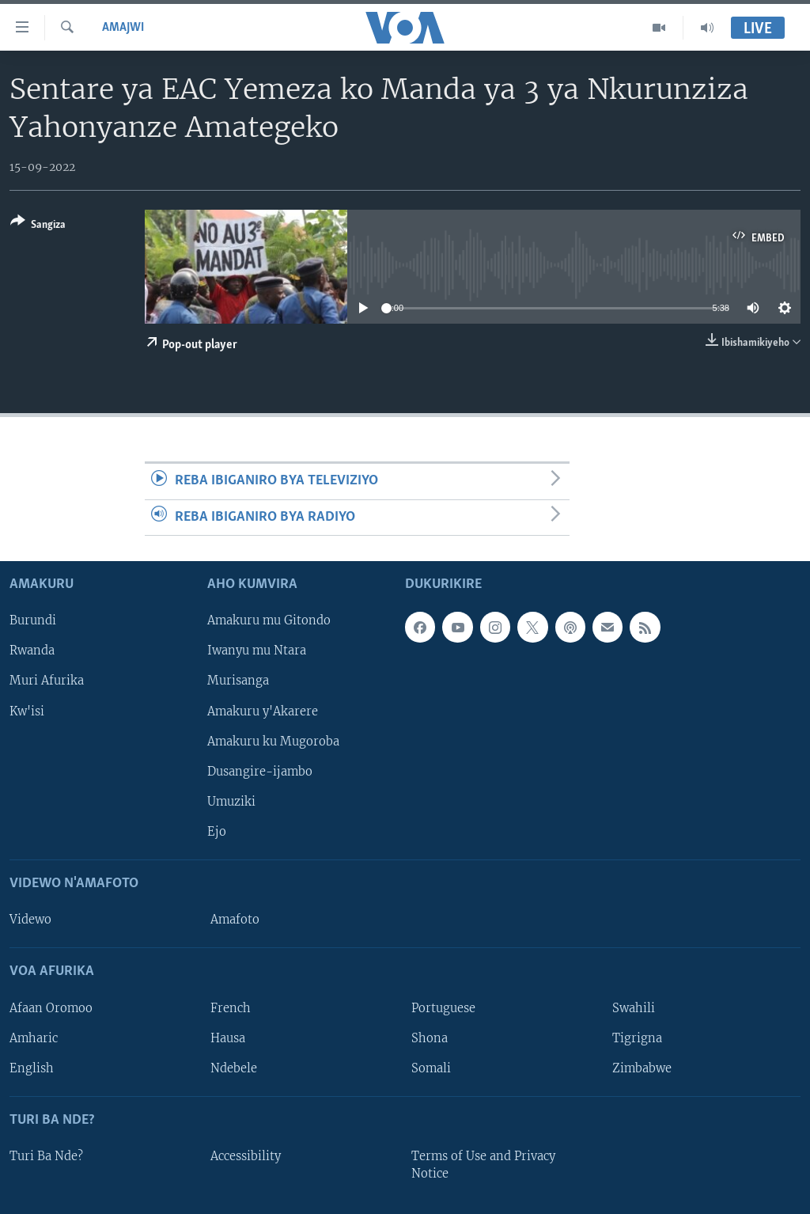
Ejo (216, 832)
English (31, 1068)
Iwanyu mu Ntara (256, 651)
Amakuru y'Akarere (262, 711)
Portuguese (443, 1008)
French (230, 1008)
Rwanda (32, 651)
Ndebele (233, 1068)
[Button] (38, 226)
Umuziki (231, 802)
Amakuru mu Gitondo (269, 620)
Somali (431, 1068)
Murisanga (238, 681)
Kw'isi (26, 711)
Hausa (227, 1038)
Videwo (30, 919)
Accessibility (245, 1156)
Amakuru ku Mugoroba (273, 741)
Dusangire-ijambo (259, 771)
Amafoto (234, 919)
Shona (429, 1038)
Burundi (32, 620)
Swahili (633, 1008)
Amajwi (123, 27)
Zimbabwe (642, 1068)
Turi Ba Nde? (46, 1156)
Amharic (33, 1038)
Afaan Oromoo (51, 1008)
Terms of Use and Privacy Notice (483, 1165)
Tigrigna (637, 1038)
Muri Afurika (46, 681)
